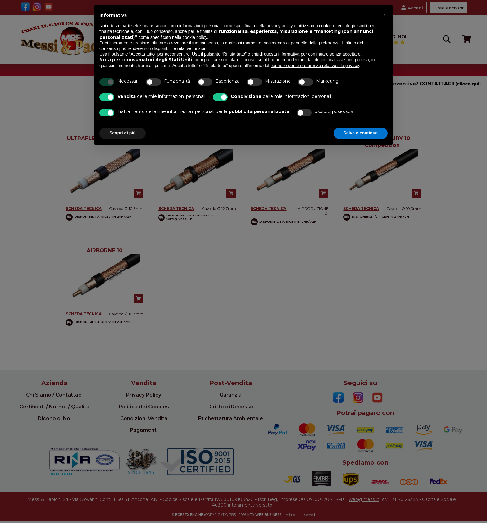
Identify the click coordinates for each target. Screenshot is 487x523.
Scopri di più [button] (122, 132)
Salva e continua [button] (361, 132)
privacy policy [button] (280, 25)
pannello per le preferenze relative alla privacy (315, 65)
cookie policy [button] (195, 37)
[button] (384, 15)
